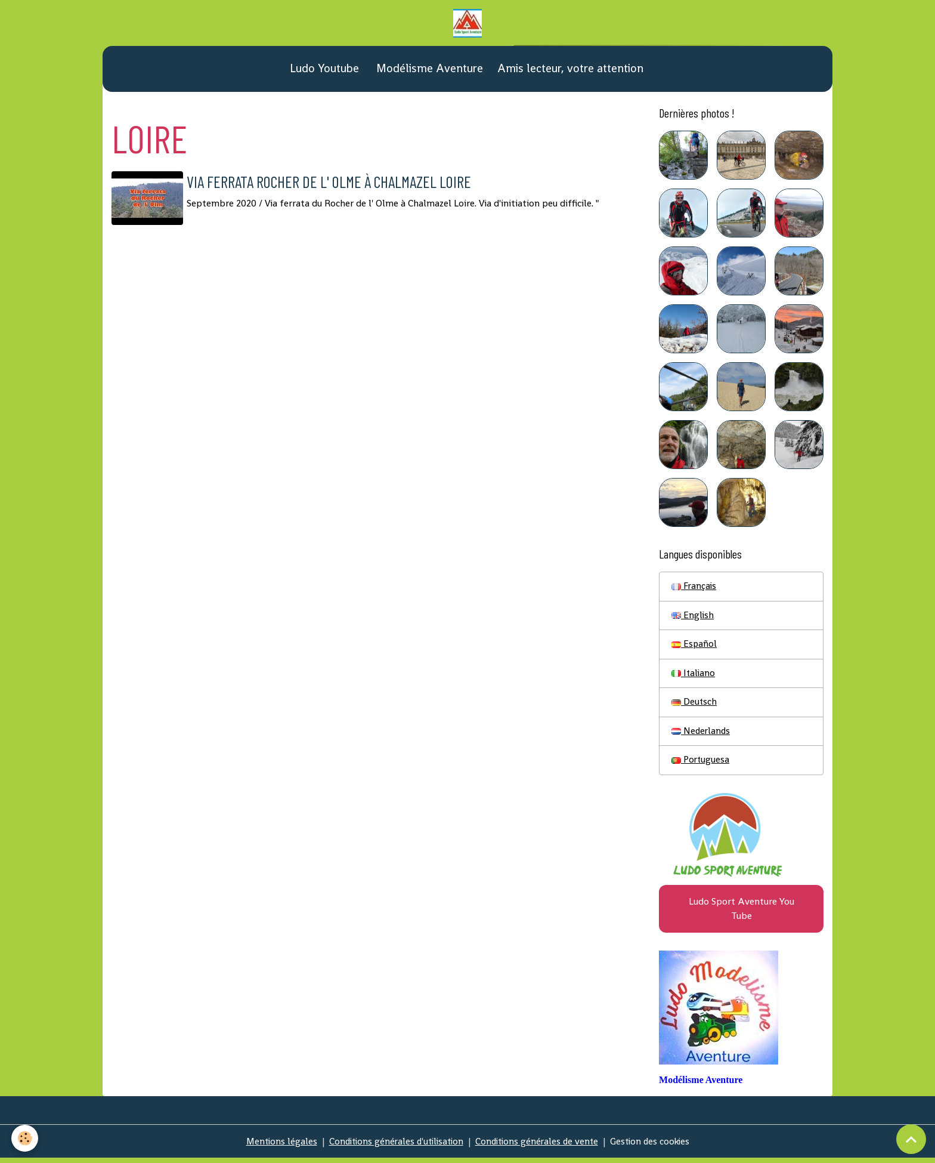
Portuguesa (701, 763)
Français (694, 588)
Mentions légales (274, 1146)
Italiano (693, 676)
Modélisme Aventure (428, 70)
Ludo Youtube (323, 70)
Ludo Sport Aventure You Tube (741, 912)
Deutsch (694, 705)
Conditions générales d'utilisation (393, 1146)
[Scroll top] (911, 1139)
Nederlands (701, 734)
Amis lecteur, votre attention (570, 70)
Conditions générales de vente (538, 1146)
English (692, 617)
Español (694, 646)
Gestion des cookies (655, 1146)
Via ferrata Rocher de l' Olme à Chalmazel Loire (342, 182)
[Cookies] (25, 1138)
